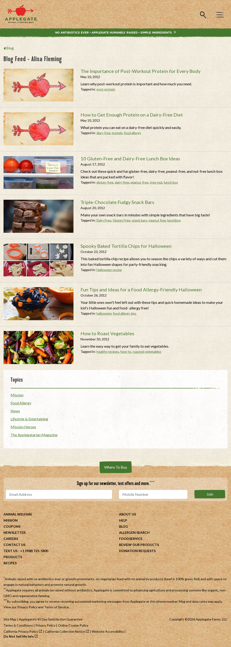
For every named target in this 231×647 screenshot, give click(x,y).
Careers (11, 539)
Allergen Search (134, 532)
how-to (125, 352)
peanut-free (139, 182)
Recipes (10, 563)
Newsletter (15, 532)
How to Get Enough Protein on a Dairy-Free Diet (132, 114)
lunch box (171, 182)
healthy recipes (107, 352)
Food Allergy (21, 403)
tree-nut (156, 182)
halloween (104, 313)
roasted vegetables (147, 352)
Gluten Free (121, 220)
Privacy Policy (27, 607)
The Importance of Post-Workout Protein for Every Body (140, 71)
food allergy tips (124, 313)
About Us (127, 514)
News (15, 411)
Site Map (10, 619)
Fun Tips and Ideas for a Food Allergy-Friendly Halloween (141, 289)
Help (123, 520)
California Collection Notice (65, 631)
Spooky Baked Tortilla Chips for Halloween (126, 246)
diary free (103, 133)
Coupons (12, 526)
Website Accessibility (108, 631)
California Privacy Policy (21, 631)
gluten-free (104, 182)
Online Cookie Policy (73, 625)
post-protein (105, 89)
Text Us (10, 551)
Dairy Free (103, 220)
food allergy (132, 133)
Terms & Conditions (18, 625)
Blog (10, 48)
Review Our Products (139, 545)
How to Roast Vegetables (107, 333)
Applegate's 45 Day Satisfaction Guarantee (50, 619)
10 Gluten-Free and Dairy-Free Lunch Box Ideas (130, 158)
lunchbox (174, 220)
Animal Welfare (18, 514)
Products (13, 557)
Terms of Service (56, 607)
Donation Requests (137, 551)
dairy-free (122, 182)
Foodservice (130, 539)
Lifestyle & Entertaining (29, 419)
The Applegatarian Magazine (34, 435)
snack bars (139, 220)
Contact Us (14, 545)
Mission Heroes (23, 427)
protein (117, 133)
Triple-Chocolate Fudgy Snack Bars (117, 202)
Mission (17, 395)
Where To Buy (115, 467)
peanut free (157, 220)
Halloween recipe (109, 270)
